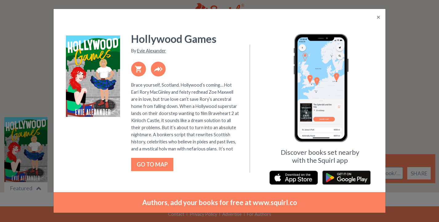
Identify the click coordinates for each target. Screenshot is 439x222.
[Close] (378, 17)
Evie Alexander (151, 50)
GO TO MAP (152, 164)
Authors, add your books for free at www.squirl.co (219, 202)
